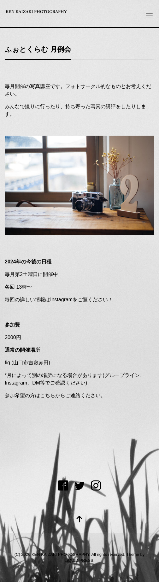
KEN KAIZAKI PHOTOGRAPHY (60, 554)
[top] (79, 519)
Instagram (61, 299)
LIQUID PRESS (79, 560)
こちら (47, 395)
